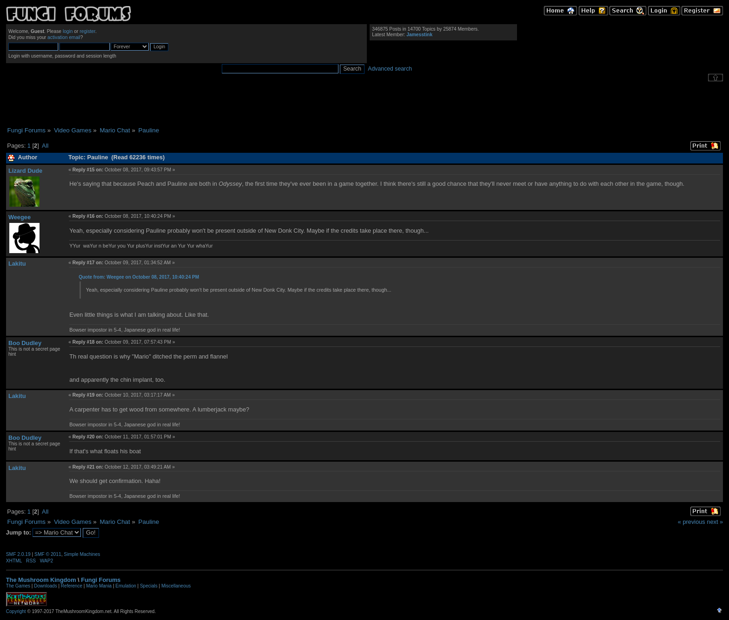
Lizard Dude (25, 170)
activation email (63, 37)
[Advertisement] (364, 104)
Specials (149, 585)
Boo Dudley (24, 342)
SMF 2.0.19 (18, 554)
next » (715, 521)
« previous (691, 521)
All (45, 145)
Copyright (16, 611)
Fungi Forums (100, 579)
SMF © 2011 (47, 554)
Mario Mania (99, 585)
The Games (18, 585)
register (87, 31)
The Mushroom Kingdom (41, 579)
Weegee (19, 217)
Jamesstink (419, 34)
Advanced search (390, 68)
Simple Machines (82, 554)
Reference (71, 585)
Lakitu (17, 263)
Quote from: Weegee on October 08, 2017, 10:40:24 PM (139, 277)
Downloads (45, 585)
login (68, 31)
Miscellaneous (176, 585)
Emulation (125, 585)
